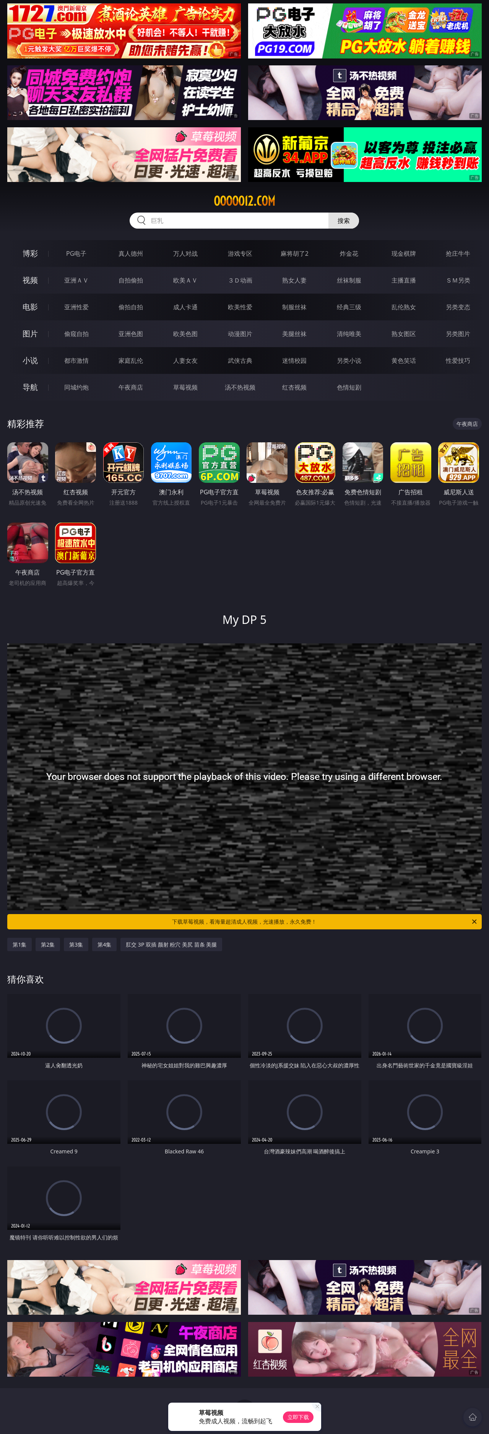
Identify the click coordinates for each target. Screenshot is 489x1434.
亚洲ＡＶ (76, 280)
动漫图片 (240, 334)
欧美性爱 (240, 307)
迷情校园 (294, 360)
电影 (30, 307)
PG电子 (76, 253)
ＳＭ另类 (458, 280)
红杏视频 (294, 387)
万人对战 (185, 253)
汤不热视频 (240, 387)
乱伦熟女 (404, 307)
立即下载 (298, 1417)
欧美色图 (185, 334)
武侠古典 (240, 360)
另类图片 (458, 334)
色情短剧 (349, 387)
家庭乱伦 (131, 360)
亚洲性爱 (76, 307)
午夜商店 (131, 387)
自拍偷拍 (131, 280)
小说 (30, 360)
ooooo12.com (244, 201)
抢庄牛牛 (458, 253)
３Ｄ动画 (240, 280)
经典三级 (349, 307)
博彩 (30, 253)
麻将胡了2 (295, 253)
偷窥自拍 (76, 334)
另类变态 (458, 307)
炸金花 (349, 253)
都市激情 (76, 360)
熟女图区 (404, 334)
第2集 (48, 944)
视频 (30, 280)
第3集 (76, 944)
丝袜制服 (349, 280)
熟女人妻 (294, 280)
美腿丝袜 (294, 334)
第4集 (104, 944)
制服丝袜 (294, 307)
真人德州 (131, 253)
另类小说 (349, 360)
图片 (30, 333)
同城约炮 (76, 387)
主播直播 (404, 280)
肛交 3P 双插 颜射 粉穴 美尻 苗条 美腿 (171, 944)
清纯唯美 (349, 334)
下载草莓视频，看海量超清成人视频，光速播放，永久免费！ (325, 921)
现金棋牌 (404, 253)
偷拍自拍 (131, 307)
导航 (30, 387)
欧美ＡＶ (185, 280)
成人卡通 (185, 307)
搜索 (344, 220)
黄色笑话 (404, 360)
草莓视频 (185, 387)
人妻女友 (185, 360)
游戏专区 (240, 253)
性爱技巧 (458, 360)
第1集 (19, 944)
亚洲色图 (131, 334)
